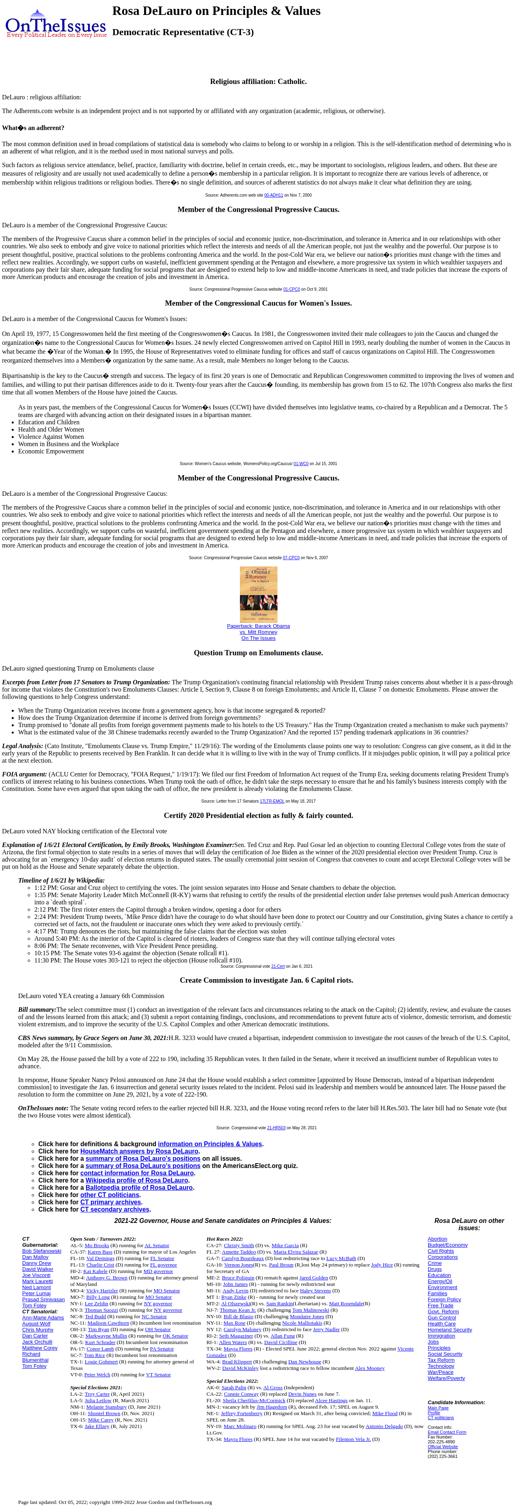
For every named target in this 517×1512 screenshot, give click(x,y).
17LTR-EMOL (272, 801)
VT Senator (158, 1374)
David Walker (37, 1269)
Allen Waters (233, 1342)
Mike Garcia (285, 1245)
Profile (434, 1412)
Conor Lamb (100, 1349)
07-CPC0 (291, 558)
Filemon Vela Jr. (353, 1439)
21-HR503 (276, 1128)
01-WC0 (301, 463)
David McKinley (240, 1368)
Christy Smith (239, 1245)
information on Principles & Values (210, 1144)
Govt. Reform (443, 1312)
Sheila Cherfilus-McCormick (254, 1400)
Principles (439, 1348)
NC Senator (154, 1316)
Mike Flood (385, 1413)
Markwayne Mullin (106, 1336)
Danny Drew (36, 1263)
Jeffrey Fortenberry (242, 1413)
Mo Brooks (97, 1245)
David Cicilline (280, 1342)
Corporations (443, 1257)
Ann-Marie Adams (43, 1318)
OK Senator (175, 1336)
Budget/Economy (448, 1245)
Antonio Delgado (384, 1426)
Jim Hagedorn (272, 1407)
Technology (441, 1366)
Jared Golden (314, 1278)
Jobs (433, 1342)
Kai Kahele (95, 1271)
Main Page (438, 1407)
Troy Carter (97, 1394)
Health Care (442, 1324)
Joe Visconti (36, 1275)
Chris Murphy (37, 1330)
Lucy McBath (341, 1258)
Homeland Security (450, 1330)
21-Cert (278, 966)
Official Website (443, 1446)
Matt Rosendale (346, 1303)
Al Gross (273, 1387)
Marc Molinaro (240, 1426)
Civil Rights (441, 1251)
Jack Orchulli (37, 1342)
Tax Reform (441, 1360)
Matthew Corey (39, 1348)
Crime (435, 1263)
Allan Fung (283, 1336)
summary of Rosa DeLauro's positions (143, 1158)
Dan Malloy (35, 1257)
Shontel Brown (104, 1413)
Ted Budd (95, 1316)
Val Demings (100, 1258)
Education (439, 1275)
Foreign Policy (444, 1299)
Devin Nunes (302, 1394)
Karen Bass (100, 1252)
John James (235, 1284)
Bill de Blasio (238, 1316)
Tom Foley (34, 1305)
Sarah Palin (234, 1387)
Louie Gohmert (101, 1362)
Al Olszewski (235, 1303)
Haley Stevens (315, 1291)
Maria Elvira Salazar (295, 1252)
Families (437, 1293)
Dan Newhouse (305, 1362)
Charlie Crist (100, 1265)
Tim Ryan (98, 1329)
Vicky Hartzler (102, 1291)
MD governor (158, 1271)
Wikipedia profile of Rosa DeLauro (137, 1180)
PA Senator (162, 1349)
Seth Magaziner (236, 1336)
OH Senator (157, 1329)
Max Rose (234, 1323)
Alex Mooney (370, 1368)
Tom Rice (94, 1355)
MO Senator (166, 1291)
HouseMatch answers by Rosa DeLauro (139, 1151)
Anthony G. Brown (107, 1278)
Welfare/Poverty (446, 1378)
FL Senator (162, 1258)
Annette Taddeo (239, 1252)
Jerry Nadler (326, 1329)
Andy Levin (235, 1291)
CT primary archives (110, 1202)
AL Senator (157, 1245)
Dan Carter (35, 1336)
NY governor (158, 1303)
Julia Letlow (98, 1400)
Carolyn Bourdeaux (243, 1258)
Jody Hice (382, 1265)
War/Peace (441, 1372)
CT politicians (441, 1417)
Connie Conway (241, 1394)
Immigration (441, 1336)
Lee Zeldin (96, 1303)
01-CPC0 (292, 289)
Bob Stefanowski (41, 1251)
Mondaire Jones (307, 1316)
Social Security (445, 1354)
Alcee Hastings (331, 1400)
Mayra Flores (238, 1349)
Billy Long (98, 1297)
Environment (442, 1287)
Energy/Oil (440, 1281)
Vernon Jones (238, 1265)
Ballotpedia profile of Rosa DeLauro (139, 1187)
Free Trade (441, 1305)
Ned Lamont (36, 1287)
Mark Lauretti (37, 1281)
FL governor (163, 1265)
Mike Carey (100, 1420)
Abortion (437, 1239)
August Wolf (36, 1324)
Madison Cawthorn (108, 1323)
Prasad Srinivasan (43, 1299)
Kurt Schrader (100, 1342)
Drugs (435, 1269)
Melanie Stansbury (106, 1407)
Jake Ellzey (97, 1426)
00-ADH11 (273, 195)
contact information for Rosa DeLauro (137, 1173)
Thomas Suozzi (101, 1310)
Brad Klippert (237, 1362)
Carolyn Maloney (243, 1329)
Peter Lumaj (36, 1293)
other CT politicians (109, 1194)
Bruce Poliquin (238, 1278)
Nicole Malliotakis (302, 1323)
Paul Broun (281, 1265)
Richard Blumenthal (35, 1357)
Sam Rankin (279, 1303)
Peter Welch (97, 1374)
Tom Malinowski (310, 1310)
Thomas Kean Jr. (238, 1310)
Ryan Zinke (233, 1297)
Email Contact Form (447, 1432)
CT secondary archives (114, 1209)
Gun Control (442, 1318)
